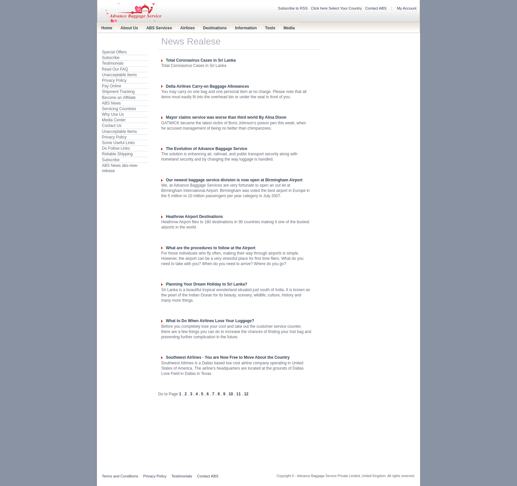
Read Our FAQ (115, 69)
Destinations (215, 28)
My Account (406, 8)
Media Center (114, 120)
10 (230, 394)
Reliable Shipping (117, 154)
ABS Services (159, 28)
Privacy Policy (114, 80)
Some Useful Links (118, 142)
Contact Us (111, 125)
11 (238, 394)
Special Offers (114, 52)
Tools (270, 28)
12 (246, 394)
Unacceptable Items (119, 75)
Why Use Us (113, 114)
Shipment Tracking (118, 91)
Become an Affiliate (119, 97)
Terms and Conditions (120, 476)
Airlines (187, 28)
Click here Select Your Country (336, 8)
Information (246, 28)
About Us (129, 28)
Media (289, 28)
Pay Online (111, 86)
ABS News (111, 103)
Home (106, 28)
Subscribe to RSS (293, 8)
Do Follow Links (116, 148)
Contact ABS (376, 8)
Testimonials (113, 63)
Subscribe (110, 57)
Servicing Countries (119, 108)
